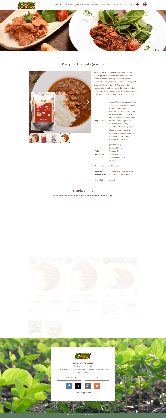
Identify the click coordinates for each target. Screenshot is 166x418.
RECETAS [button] (95, 4)
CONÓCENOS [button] (106, 4)
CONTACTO (128, 4)
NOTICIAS (117, 4)
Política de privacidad (83, 393)
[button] (31, 102)
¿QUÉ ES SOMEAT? (81, 4)
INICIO (57, 4)
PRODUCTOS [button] (68, 4)
